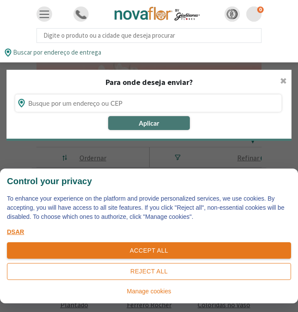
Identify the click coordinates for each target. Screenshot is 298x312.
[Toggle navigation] (44, 14)
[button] (232, 14)
